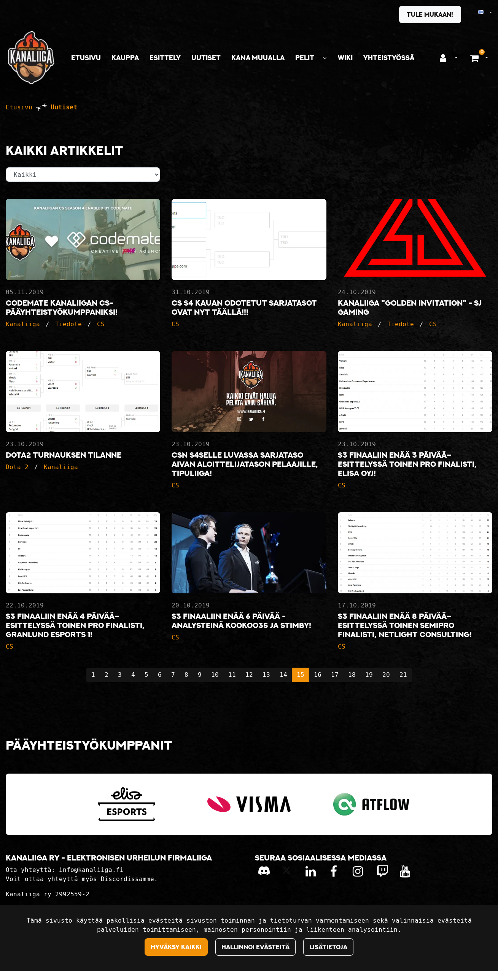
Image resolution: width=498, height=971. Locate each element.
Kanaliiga (23, 324)
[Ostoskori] (475, 58)
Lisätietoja (328, 947)
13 (266, 674)
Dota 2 (17, 467)
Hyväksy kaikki (176, 947)
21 (403, 674)
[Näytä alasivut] (324, 58)
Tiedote (68, 324)
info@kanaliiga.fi (91, 869)
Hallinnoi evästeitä (255, 947)
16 (317, 674)
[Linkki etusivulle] (31, 57)
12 (249, 674)
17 (335, 674)
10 (215, 674)
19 (369, 674)
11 (232, 674)
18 (352, 674)
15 (300, 674)
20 (386, 674)
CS (101, 324)
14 (283, 674)
